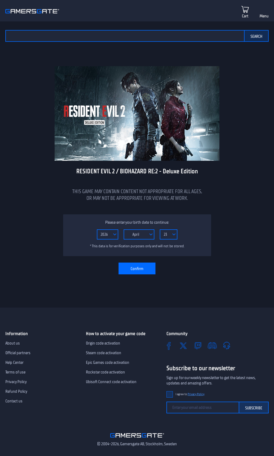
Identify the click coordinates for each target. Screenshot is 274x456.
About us (12, 343)
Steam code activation (103, 353)
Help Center (14, 362)
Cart (245, 16)
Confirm (137, 268)
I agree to (190, 394)
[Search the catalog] (124, 36)
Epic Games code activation (107, 362)
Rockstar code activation (105, 372)
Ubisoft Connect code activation (111, 381)
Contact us (13, 401)
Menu (264, 16)
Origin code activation (103, 343)
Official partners (18, 353)
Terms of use (15, 372)
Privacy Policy (16, 381)
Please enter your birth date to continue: (137, 222)
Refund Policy (16, 391)
